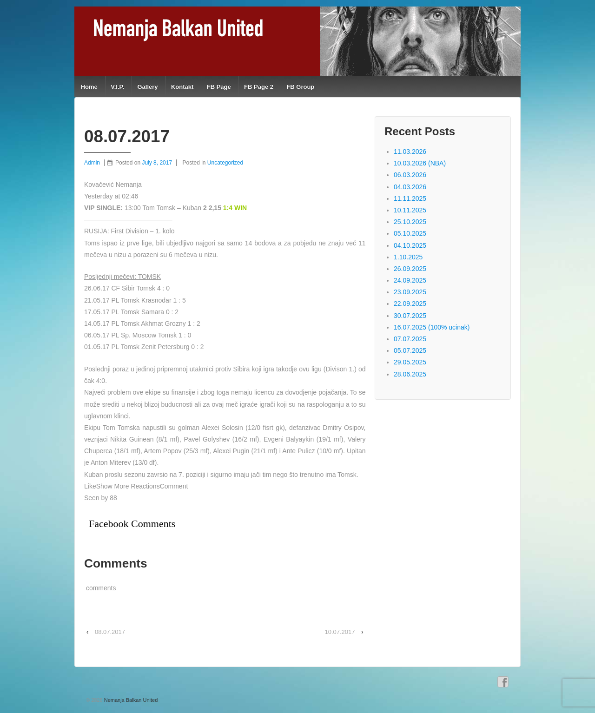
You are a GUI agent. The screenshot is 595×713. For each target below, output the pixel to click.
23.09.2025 (410, 292)
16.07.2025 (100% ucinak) (431, 327)
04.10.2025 (410, 245)
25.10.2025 (410, 221)
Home (89, 86)
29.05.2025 (410, 362)
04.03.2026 (410, 187)
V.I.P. (117, 86)
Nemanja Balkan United (130, 700)
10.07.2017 (339, 631)
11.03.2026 (410, 151)
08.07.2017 (110, 631)
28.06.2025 (410, 374)
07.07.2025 (410, 339)
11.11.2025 (410, 198)
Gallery (147, 86)
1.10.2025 (408, 257)
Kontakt (182, 86)
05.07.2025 (410, 350)
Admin (92, 162)
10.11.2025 (410, 210)
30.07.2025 (410, 315)
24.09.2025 (410, 280)
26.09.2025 (410, 268)
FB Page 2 (258, 86)
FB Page (219, 86)
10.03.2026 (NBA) (420, 163)
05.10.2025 (410, 233)
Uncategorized (225, 162)
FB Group (300, 86)
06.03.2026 (410, 174)
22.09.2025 (410, 303)
